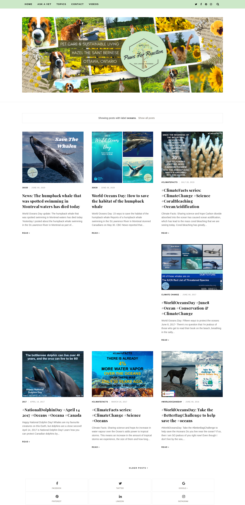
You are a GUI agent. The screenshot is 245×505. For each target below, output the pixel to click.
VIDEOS (94, 4)
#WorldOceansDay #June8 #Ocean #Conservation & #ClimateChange (185, 308)
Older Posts (138, 468)
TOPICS (61, 4)
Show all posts (146, 117)
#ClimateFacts (169, 182)
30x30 (25, 188)
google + (183, 485)
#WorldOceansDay (171, 402)
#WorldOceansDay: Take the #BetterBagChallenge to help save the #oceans (188, 415)
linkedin (120, 498)
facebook (56, 485)
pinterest (56, 498)
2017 (24, 402)
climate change (170, 295)
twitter (120, 485)
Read (25, 233)
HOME (28, 4)
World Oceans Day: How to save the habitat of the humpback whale (120, 201)
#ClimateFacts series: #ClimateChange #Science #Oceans (116, 415)
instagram (183, 498)
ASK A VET (44, 4)
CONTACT (77, 4)
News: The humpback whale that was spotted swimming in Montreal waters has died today (51, 201)
